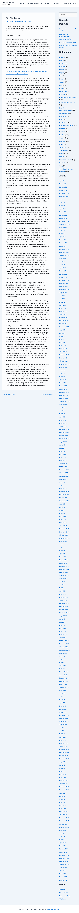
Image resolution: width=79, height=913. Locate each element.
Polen (61, 119)
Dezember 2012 (64, 641)
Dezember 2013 (64, 603)
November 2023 (64, 252)
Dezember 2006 (64, 855)
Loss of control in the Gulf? (67, 42)
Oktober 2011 (63, 684)
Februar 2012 (63, 672)
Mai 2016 (62, 513)
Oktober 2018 (63, 435)
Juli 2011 (62, 693)
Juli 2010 (62, 728)
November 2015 (64, 532)
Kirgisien (62, 94)
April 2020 (62, 379)
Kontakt (47, 3)
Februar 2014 (63, 597)
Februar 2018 (63, 460)
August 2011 (63, 690)
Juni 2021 (62, 336)
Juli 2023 (62, 261)
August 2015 (63, 541)
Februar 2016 (63, 522)
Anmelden (62, 890)
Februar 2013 (63, 634)
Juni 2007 (62, 836)
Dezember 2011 (64, 678)
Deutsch (61, 69)
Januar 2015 (63, 563)
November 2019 (64, 395)
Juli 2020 (62, 370)
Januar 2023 (63, 277)
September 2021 (64, 327)
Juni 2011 (62, 696)
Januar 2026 (63, 190)
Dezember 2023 (64, 249)
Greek (61, 85)
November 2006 (64, 858)
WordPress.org (64, 899)
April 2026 (62, 181)
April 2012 (62, 665)
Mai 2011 (62, 700)
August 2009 (63, 762)
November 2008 (64, 790)
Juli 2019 (62, 408)
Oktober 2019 (63, 398)
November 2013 (64, 606)
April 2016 (62, 516)
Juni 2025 (62, 202)
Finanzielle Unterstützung (35, 3)
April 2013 (62, 628)
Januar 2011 (63, 712)
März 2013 (62, 631)
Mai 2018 (62, 451)
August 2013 (63, 616)
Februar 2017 (63, 488)
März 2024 (62, 240)
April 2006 (62, 870)
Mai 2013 (62, 625)
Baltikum (62, 57)
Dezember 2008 (64, 787)
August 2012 (63, 653)
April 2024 (62, 237)
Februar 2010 (63, 743)
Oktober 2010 (63, 718)
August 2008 (63, 793)
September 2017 (64, 476)
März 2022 (62, 308)
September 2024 (64, 224)
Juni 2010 (62, 731)
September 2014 (64, 575)
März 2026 (62, 184)
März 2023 (62, 271)
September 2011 (64, 687)
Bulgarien (62, 66)
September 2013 (64, 613)
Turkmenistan (63, 150)
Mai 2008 (62, 802)
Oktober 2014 (63, 572)
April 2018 (62, 454)
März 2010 (62, 740)
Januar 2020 (63, 389)
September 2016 (64, 501)
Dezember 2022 (64, 280)
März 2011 (62, 706)
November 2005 (64, 880)
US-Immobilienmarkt (65, 160)
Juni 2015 (62, 547)
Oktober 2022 (63, 286)
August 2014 (63, 578)
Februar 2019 (63, 423)
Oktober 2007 (63, 824)
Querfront (62, 129)
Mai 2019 (62, 414)
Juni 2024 (62, 230)
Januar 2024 (63, 246)
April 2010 (62, 737)
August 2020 (63, 367)
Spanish (61, 144)
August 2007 (63, 830)
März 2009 (62, 777)
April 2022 (62, 305)
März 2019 (62, 420)
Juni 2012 (62, 659)
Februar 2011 (63, 709)
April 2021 (62, 342)
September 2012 (64, 650)
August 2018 (63, 442)
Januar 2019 (63, 426)
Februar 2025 (63, 215)
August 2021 (63, 330)
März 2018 (62, 457)
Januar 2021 (63, 352)
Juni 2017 (62, 485)
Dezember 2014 (64, 566)
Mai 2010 (62, 734)
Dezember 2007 (64, 818)
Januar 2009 (63, 783)
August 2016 (63, 504)
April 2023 (62, 268)
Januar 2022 (63, 314)
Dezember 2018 (64, 429)
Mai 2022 (62, 302)
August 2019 (63, 404)
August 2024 (63, 227)
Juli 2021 (62, 333)
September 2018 (64, 439)
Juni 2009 (62, 768)
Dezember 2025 (64, 193)
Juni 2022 (62, 299)
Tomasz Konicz (8, 2)
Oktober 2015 (63, 535)
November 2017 (64, 470)
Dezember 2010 (64, 715)
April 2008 (62, 805)
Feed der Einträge (64, 893)
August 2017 (63, 479)
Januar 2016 (63, 526)
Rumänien (62, 132)
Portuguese (62, 122)
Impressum (56, 3)
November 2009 (64, 752)
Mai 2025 (62, 205)
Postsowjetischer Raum (66, 125)
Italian (61, 88)
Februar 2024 (63, 243)
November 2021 (64, 320)
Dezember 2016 (64, 491)
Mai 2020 (62, 376)
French (61, 79)
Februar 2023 (63, 274)
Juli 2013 (62, 619)
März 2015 (62, 557)
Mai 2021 (62, 339)
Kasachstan (63, 91)
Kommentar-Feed (64, 896)
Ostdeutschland (64, 113)
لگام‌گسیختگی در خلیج (65, 39)
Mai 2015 (62, 550)
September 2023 (64, 255)
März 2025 (62, 212)
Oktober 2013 (63, 609)
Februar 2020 (63, 386)
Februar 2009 (63, 780)
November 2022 (64, 283)
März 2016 (62, 519)
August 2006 (63, 867)
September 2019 (64, 401)
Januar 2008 (63, 815)
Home (22, 3)
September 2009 (64, 759)
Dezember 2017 (64, 467)
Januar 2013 (63, 637)
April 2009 (62, 774)
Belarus (61, 60)
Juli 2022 (62, 296)
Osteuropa (62, 116)
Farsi (60, 76)
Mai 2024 (62, 233)
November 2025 (64, 196)
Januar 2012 (63, 675)
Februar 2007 (63, 849)
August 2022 (63, 292)
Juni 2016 (62, 510)
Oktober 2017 (63, 473)
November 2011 (64, 681)
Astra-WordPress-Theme (53, 909)
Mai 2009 (62, 771)
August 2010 (63, 724)
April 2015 (62, 554)
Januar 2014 (63, 600)
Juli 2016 (62, 507)
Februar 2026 (63, 187)
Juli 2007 (62, 833)
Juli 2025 (62, 199)
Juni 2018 (62, 448)
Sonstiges (62, 141)
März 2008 (62, 808)
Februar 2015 (63, 560)
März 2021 (62, 345)
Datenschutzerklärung (69, 3)
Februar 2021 (63, 348)
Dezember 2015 (64, 529)
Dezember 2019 (64, 392)
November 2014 (64, 569)
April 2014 (62, 591)
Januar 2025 (63, 218)
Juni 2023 (62, 265)
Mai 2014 (62, 588)
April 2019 (62, 417)
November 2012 (64, 644)
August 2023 (63, 258)
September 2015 (64, 538)
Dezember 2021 (64, 317)
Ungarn (61, 156)
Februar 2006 (63, 877)
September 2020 (64, 364)
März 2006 (62, 874)
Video (61, 166)
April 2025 (62, 209)
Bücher (61, 63)
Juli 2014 (62, 582)
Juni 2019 (62, 411)
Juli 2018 (62, 445)
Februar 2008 (63, 811)
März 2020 (62, 383)
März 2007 (62, 846)
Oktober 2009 (63, 756)
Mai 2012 (62, 662)
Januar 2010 (63, 746)
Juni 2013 (62, 622)
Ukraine (61, 153)
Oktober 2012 (63, 647)
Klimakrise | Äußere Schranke (68, 97)
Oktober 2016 (63, 498)
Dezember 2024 (64, 221)
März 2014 (62, 594)
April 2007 (62, 843)
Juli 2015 (62, 544)
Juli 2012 (62, 656)
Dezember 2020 (64, 355)
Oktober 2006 (63, 861)
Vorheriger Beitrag (8, 394)
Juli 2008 (62, 796)
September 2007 (64, 827)
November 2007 (64, 821)
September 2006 (64, 864)
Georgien (62, 82)
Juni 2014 (62, 585)
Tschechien (62, 147)
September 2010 (64, 721)
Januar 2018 (63, 463)
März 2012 (62, 669)
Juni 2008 (62, 799)
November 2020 (64, 358)
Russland (62, 135)
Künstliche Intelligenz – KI (67, 103)
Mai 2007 (62, 839)
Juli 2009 (62, 765)
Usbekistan (62, 163)
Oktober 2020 (63, 361)
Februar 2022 (63, 311)
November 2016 (64, 495)
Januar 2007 (63, 852)
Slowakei (62, 138)
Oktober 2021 (63, 324)
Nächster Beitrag (48, 394)
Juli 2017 (62, 482)
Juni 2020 (62, 373)
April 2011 (62, 703)
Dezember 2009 (64, 749)
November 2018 (64, 432)
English (61, 73)
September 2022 (64, 289)
